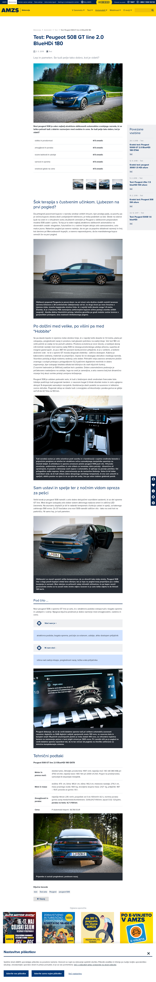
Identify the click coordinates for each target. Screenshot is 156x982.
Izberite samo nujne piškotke (49, 973)
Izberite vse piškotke (18, 973)
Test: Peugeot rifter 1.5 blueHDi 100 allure (140, 183)
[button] (152, 10)
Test (57, 30)
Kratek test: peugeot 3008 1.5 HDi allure (139, 166)
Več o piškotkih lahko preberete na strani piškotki (96, 964)
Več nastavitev (76, 973)
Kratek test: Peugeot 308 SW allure (141, 201)
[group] (38, 183)
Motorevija (38, 30)
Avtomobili (49, 30)
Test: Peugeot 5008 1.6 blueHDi (141, 218)
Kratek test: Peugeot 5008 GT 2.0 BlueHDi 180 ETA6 (140, 147)
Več (131, 154)
